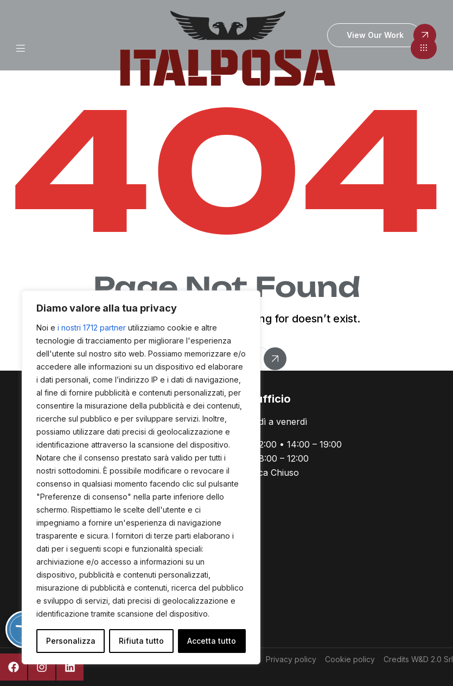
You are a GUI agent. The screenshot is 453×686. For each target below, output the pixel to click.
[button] (424, 48)
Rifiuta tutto (141, 640)
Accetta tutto (211, 640)
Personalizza (70, 640)
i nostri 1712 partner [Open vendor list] (92, 327)
